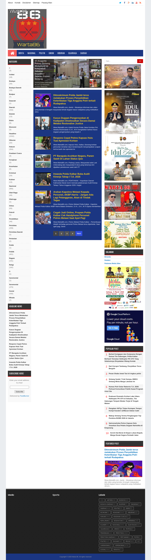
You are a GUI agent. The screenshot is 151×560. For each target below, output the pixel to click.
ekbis (11, 120)
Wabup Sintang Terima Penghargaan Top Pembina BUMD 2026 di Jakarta (125, 417)
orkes (11, 206)
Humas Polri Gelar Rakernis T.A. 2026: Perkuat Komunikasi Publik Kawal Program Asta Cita (123, 389)
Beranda (107, 257)
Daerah (83, 53)
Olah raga (13, 193)
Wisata (12, 298)
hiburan (12, 140)
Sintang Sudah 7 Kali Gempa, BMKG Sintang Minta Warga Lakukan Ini (123, 380)
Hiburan (61, 53)
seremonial (13, 284)
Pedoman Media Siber (112, 263)
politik (11, 252)
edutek (12, 114)
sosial (11, 291)
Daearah (12, 101)
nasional (12, 186)
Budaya (12, 81)
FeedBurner (24, 396)
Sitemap (36, 3)
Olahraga (72, 53)
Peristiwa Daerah (16, 232)
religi (11, 265)
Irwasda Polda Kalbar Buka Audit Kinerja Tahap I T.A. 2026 (19, 364)
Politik (42, 53)
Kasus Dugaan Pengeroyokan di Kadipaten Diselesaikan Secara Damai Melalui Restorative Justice (18, 335)
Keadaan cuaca (15, 153)
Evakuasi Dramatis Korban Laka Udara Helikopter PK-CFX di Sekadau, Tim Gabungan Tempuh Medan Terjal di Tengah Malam (122, 399)
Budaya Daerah (15, 88)
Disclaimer (26, 3)
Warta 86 (75, 557)
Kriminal (12, 173)
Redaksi (107, 260)
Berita (21, 53)
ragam (12, 258)
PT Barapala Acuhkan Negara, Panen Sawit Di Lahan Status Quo (18, 355)
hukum (12, 147)
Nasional (31, 53)
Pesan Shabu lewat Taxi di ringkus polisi (125, 373)
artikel (11, 75)
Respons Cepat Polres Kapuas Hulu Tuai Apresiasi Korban (18, 346)
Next (79, 233)
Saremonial (13, 278)
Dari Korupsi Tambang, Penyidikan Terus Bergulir (125, 367)
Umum (51, 53)
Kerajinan (13, 160)
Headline (12, 134)
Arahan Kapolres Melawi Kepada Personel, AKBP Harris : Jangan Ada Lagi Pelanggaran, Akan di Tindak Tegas (73, 196)
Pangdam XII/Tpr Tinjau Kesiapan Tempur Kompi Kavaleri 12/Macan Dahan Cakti (125, 409)
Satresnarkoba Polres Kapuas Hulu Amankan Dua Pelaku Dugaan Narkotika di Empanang (123, 425)
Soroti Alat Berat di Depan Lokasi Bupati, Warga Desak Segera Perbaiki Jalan (126, 434)
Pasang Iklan (47, 3)
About (10, 3)
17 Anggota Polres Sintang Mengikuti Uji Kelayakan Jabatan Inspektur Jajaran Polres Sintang (42, 70)
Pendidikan (13, 219)
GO (140, 61)
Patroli (11, 212)
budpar (12, 94)
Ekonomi (12, 127)
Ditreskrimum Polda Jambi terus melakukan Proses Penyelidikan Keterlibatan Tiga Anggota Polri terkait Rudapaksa (18, 319)
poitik (11, 245)
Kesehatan (13, 166)
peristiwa (12, 225)
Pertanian (13, 239)
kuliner (12, 179)
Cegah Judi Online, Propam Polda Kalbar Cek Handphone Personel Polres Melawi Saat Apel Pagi (72, 215)
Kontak (17, 3)
